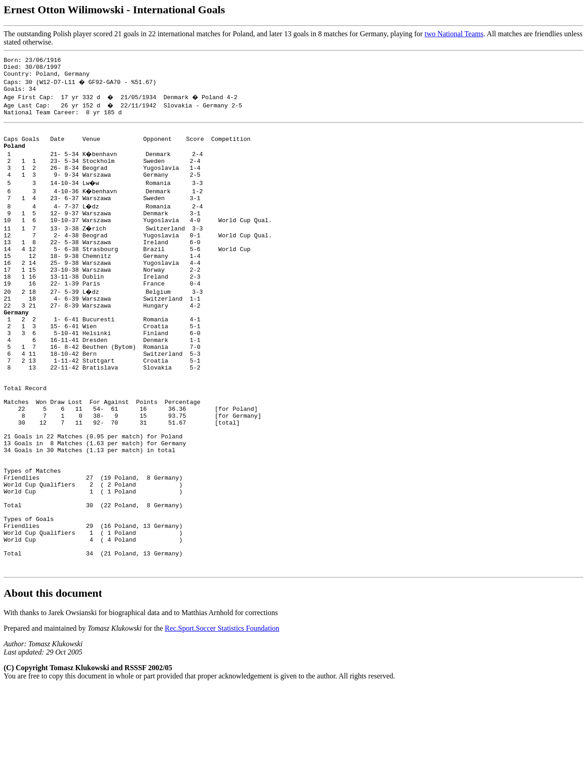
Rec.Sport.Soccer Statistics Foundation (222, 713)
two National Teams (454, 34)
